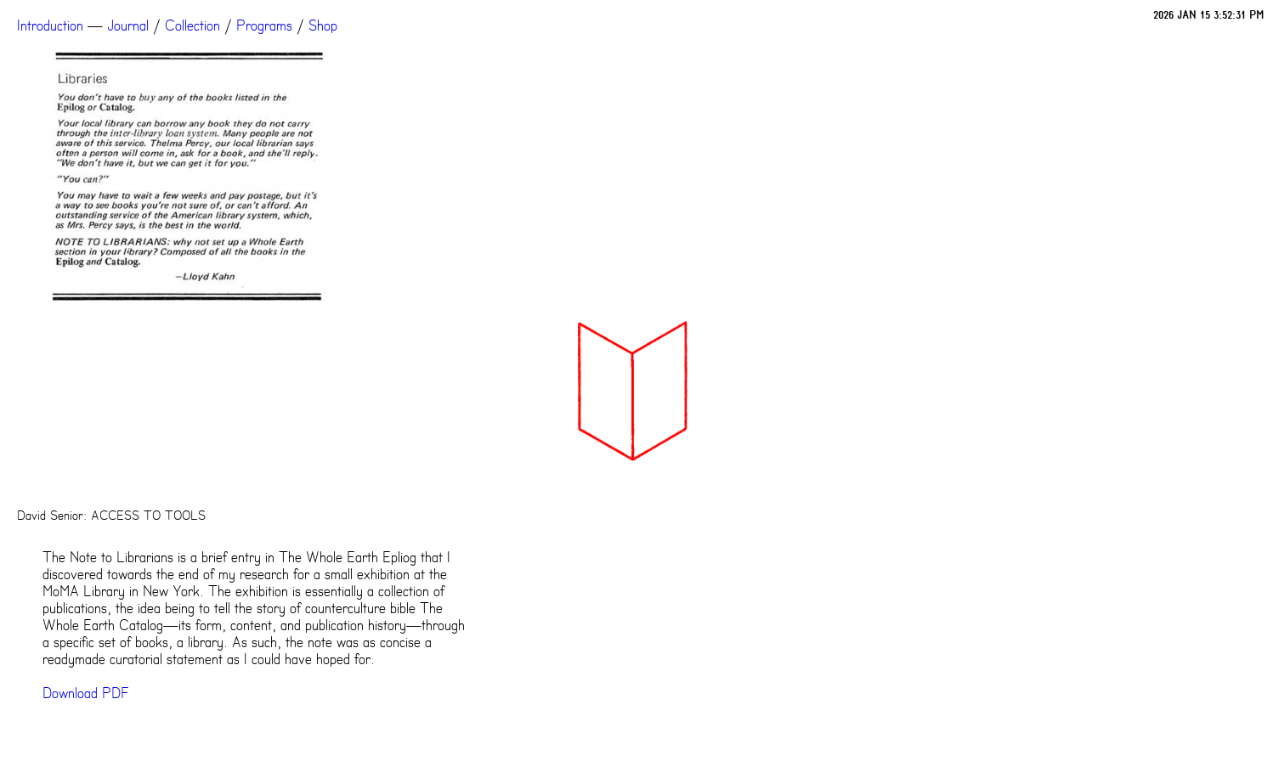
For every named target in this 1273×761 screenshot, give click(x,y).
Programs (264, 25)
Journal (128, 25)
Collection (192, 25)
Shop (322, 25)
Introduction (50, 25)
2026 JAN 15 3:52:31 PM (1209, 15)
